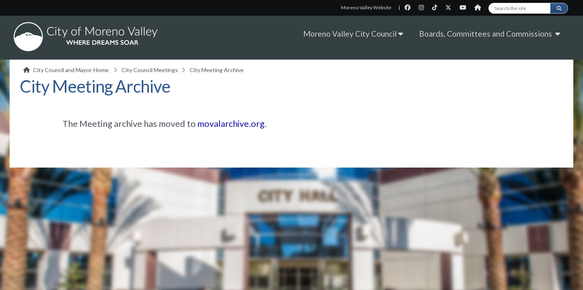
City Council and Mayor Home (71, 69)
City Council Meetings (150, 69)
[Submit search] (559, 8)
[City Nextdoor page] (479, 7)
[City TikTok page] (437, 7)
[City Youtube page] (465, 7)
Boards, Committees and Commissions (491, 33)
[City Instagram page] (424, 7)
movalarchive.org (231, 123)
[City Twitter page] (450, 7)
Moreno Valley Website (366, 7)
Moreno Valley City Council (353, 33)
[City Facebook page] (410, 7)
